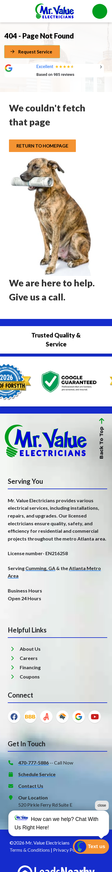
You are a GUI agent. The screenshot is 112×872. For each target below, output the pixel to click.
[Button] (32, 51)
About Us (30, 649)
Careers (29, 658)
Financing (30, 667)
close (102, 805)
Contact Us (30, 786)
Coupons (30, 676)
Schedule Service (37, 774)
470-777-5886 (33, 762)
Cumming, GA (40, 568)
